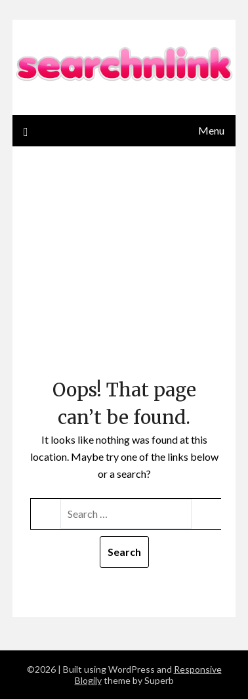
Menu (211, 130)
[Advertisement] (124, 274)
